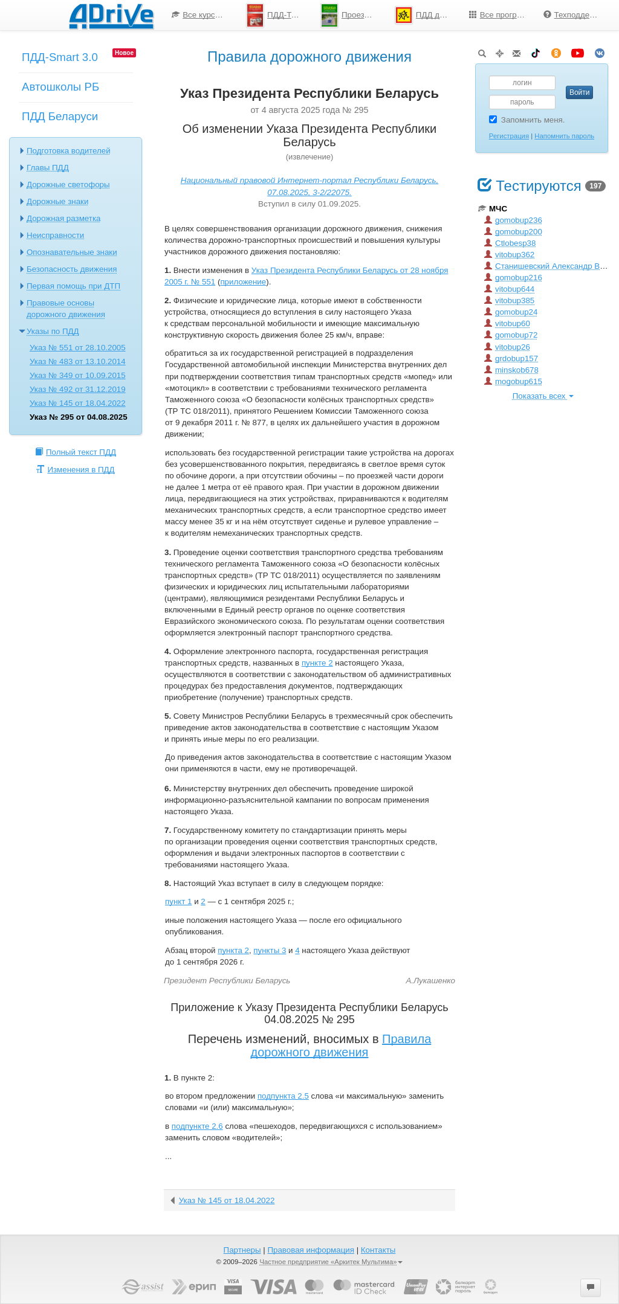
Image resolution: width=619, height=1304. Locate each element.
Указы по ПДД (53, 331)
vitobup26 (507, 347)
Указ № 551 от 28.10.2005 (78, 347)
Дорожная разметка (63, 218)
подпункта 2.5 (283, 1095)
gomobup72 (510, 334)
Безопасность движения (72, 269)
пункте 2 (317, 662)
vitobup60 (507, 323)
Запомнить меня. (527, 119)
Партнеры (242, 1249)
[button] (590, 1288)
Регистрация (509, 136)
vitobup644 (509, 289)
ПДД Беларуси (60, 116)
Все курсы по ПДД (204, 14)
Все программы (501, 14)
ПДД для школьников (427, 15)
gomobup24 (510, 311)
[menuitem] (200, 15)
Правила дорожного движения (341, 1045)
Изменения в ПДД (75, 469)
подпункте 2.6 (197, 1126)
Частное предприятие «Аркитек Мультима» (331, 1261)
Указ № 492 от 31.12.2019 (78, 389)
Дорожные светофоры (68, 184)
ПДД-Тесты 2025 (278, 15)
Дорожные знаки (57, 201)
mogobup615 (513, 381)
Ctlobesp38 (510, 243)
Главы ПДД (48, 167)
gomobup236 (513, 220)
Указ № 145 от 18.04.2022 (78, 403)
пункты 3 (269, 950)
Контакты (378, 1249)
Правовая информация (310, 1249)
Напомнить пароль (564, 136)
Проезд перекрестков (353, 15)
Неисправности (55, 235)
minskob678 (511, 369)
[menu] (385, 15)
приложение (243, 281)
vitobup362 (509, 254)
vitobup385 (509, 300)
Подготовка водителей (69, 150)
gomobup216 (513, 277)
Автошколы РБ (60, 86)
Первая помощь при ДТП (73, 286)
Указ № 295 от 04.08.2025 (79, 417)
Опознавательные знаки (72, 252)
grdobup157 (511, 358)
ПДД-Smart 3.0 (60, 57)
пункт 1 (178, 901)
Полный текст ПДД (75, 452)
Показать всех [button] (543, 395)
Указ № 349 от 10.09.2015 (78, 375)
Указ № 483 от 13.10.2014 (78, 361)
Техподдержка (575, 14)
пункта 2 (233, 950)
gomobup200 (513, 231)
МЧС (492, 208)
